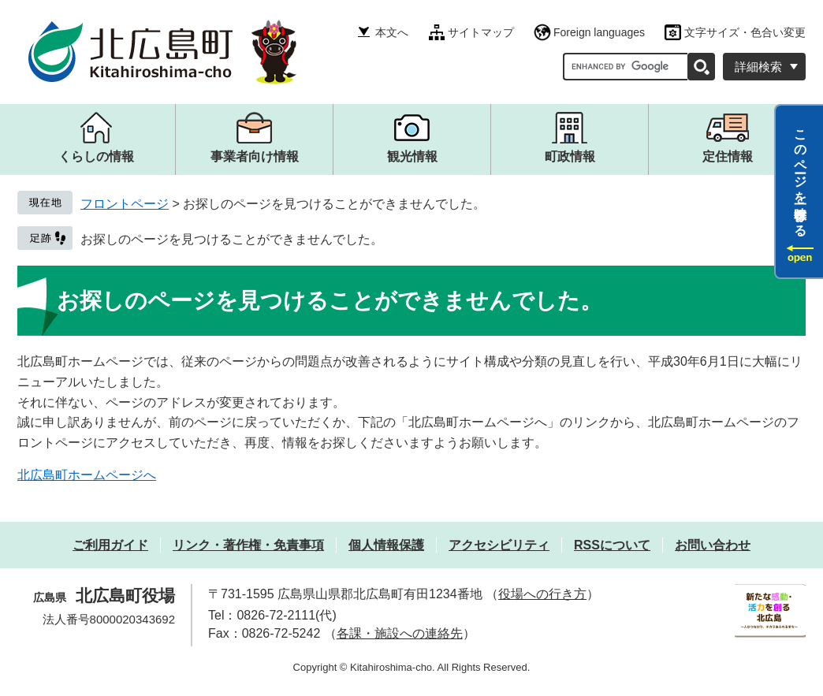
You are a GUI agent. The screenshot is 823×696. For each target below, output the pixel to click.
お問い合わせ (712, 545)
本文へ (391, 32)
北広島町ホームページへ (86, 475)
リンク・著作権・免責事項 (248, 545)
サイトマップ (481, 32)
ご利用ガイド (110, 545)
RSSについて (612, 545)
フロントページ (124, 203)
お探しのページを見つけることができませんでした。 (231, 239)
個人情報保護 (386, 545)
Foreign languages (599, 32)
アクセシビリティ (499, 545)
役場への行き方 (542, 594)
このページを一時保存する (800, 175)
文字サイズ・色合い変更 (745, 32)
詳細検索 (758, 66)
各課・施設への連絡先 (400, 633)
